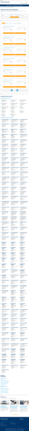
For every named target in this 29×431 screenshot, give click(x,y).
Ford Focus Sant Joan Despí (4, 391)
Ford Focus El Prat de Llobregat (4, 392)
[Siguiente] (17, 90)
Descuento (16, 23)
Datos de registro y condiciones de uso (11, 428)
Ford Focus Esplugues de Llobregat (5, 380)
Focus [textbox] (11, 15)
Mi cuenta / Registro (25, 3)
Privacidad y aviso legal (20, 428)
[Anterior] (11, 90)
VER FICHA (14, 43)
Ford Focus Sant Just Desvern (4, 383)
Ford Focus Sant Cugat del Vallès (5, 388)
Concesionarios (15, 5)
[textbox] (5, 15)
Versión (20, 23)
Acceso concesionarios (13, 423)
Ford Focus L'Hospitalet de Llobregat (4, 379)
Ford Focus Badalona (3, 384)
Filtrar (3, 23)
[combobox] (6, 15)
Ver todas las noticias (15, 414)
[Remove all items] (16, 15)
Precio (11, 23)
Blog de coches (21, 5)
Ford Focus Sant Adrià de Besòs (4, 382)
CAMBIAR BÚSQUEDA (14, 17)
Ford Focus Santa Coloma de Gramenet (4, 387)
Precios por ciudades (4, 7)
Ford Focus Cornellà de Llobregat (5, 389)
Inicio (1, 7)
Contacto (2, 423)
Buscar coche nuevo (9, 5)
